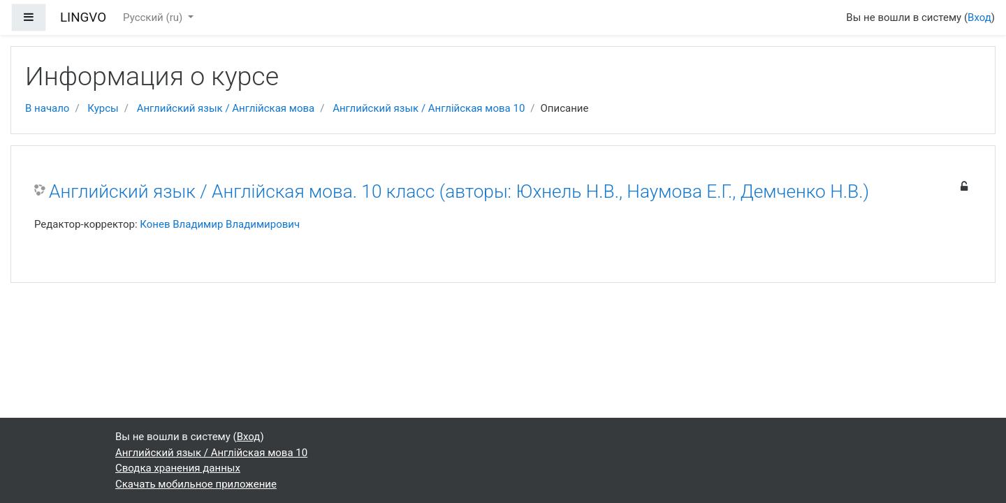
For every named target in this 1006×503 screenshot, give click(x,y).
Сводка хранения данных (177, 468)
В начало (47, 108)
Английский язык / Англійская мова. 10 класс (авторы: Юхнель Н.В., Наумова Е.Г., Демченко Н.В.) (459, 191)
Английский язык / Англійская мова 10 (429, 108)
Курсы (102, 108)
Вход (979, 17)
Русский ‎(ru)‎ (154, 17)
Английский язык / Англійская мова (226, 108)
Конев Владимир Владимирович (220, 224)
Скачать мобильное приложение (196, 484)
